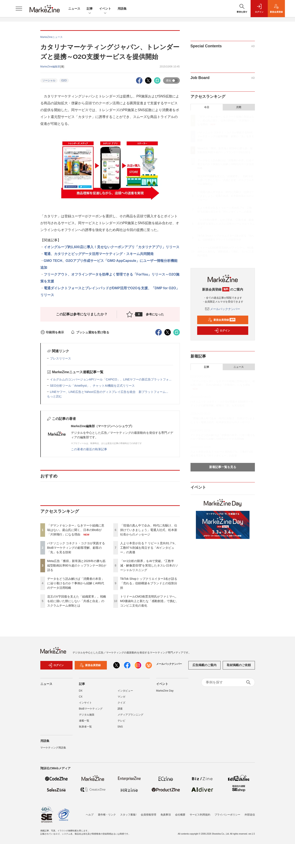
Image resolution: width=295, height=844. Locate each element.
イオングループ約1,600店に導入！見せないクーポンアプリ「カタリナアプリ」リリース (111, 247)
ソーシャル (48, 80)
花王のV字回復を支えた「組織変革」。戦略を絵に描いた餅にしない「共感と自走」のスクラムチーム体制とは (76, 601)
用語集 (122, 8)
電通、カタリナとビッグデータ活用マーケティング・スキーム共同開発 (99, 254)
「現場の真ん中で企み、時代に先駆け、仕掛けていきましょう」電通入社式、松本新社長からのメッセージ (148, 530)
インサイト (85, 702)
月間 (238, 107)
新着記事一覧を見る (222, 467)
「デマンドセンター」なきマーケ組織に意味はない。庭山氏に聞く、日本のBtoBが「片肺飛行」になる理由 (75, 530)
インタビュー (125, 690)
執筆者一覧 (85, 726)
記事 (90, 9)
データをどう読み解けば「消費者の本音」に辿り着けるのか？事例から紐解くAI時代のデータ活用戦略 (75, 583)
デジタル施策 (86, 714)
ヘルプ (90, 814)
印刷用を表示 (52, 332)
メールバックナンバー (222, 309)
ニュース (74, 8)
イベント (105, 9)
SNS (120, 726)
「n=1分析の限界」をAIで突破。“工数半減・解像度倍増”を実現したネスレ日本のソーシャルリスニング (149, 565)
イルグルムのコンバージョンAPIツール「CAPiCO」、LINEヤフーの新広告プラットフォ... (110, 379)
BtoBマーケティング (91, 708)
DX (81, 690)
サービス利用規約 (200, 814)
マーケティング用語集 (53, 747)
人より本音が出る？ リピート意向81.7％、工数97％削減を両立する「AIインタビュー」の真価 (149, 547)
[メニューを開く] (18, 8)
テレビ (121, 720)
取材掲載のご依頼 (239, 665)
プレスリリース (60, 358)
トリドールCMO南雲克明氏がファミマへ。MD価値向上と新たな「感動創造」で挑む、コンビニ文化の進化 (149, 601)
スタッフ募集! (128, 814)
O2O (64, 80)
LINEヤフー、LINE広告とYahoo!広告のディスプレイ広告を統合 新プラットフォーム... (109, 392)
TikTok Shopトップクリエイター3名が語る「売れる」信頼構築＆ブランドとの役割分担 (148, 583)
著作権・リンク (107, 814)
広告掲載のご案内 (204, 665)
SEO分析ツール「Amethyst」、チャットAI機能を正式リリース (92, 385)
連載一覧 (84, 720)
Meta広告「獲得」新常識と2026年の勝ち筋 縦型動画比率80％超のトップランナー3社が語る (78, 565)
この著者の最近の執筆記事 (89, 449)
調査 (120, 708)
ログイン (222, 330)
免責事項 (165, 814)
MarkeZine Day (165, 690)
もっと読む (54, 396)
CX (81, 696)
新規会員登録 (222, 320)
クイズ (121, 702)
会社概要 (180, 814)
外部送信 (250, 814)
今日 (206, 107)
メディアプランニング (130, 714)
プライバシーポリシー (227, 814)
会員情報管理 (148, 814)
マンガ (121, 696)
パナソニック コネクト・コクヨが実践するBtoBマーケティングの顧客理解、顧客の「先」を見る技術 (76, 547)
